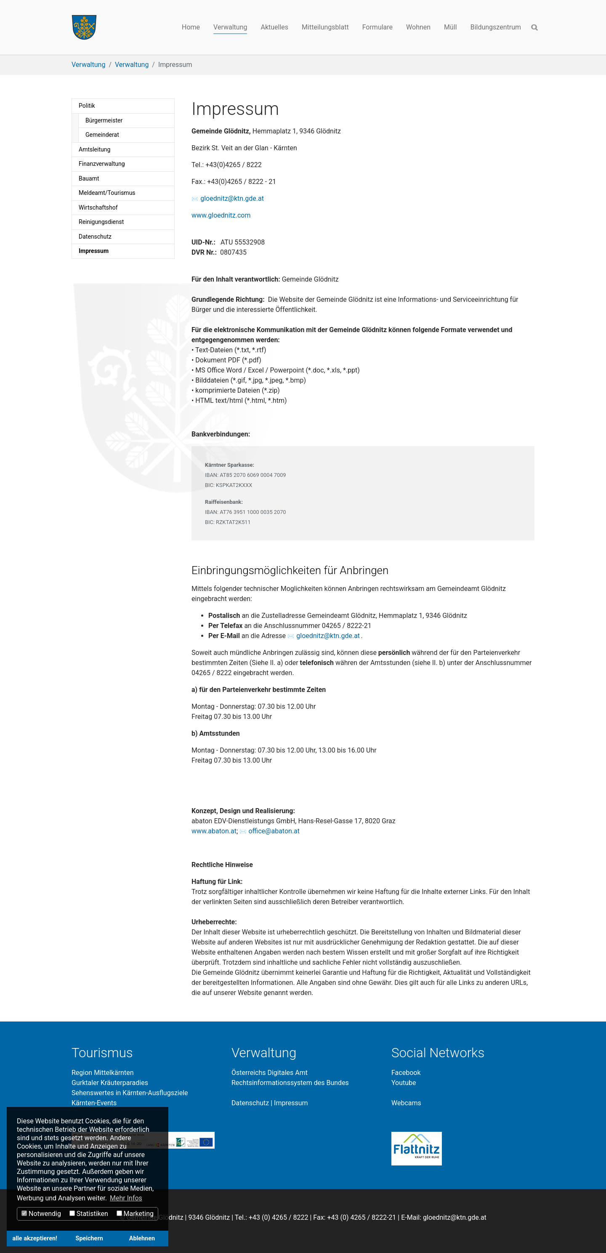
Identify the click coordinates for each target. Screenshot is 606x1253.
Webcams (406, 1103)
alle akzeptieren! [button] (35, 1238)
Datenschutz (250, 1103)
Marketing (135, 1214)
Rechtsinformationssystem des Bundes (290, 1083)
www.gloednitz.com (220, 215)
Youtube (403, 1083)
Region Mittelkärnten (102, 1073)
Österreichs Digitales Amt (269, 1073)
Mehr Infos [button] (126, 1198)
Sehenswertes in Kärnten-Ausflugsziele (130, 1093)
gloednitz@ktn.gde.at (232, 198)
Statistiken (88, 1214)
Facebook (405, 1073)
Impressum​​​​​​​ (291, 1103)
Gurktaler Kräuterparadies (110, 1083)
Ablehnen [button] (142, 1238)
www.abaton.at (214, 831)
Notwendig (41, 1214)
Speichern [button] (89, 1238)
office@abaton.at (274, 831)
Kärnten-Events (94, 1103)
